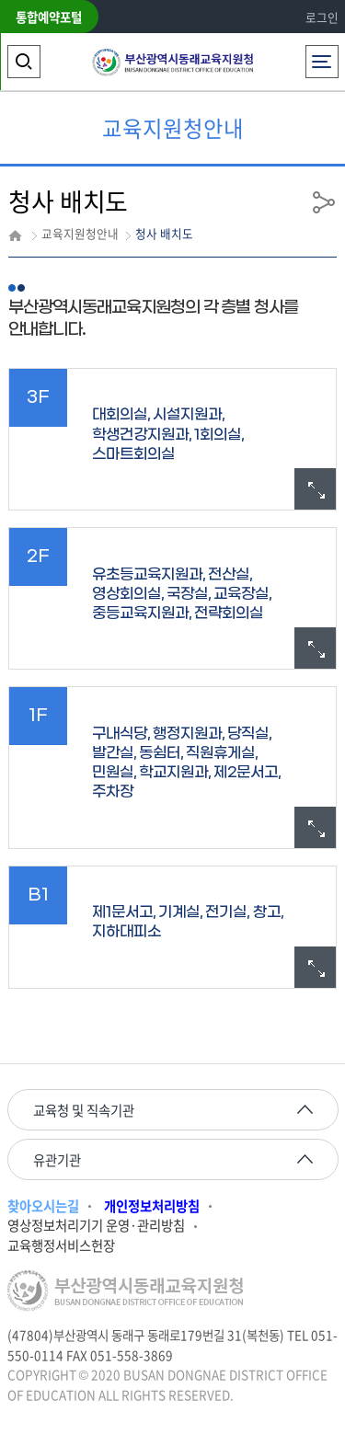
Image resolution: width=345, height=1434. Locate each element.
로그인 (322, 17)
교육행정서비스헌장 (61, 1246)
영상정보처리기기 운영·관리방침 (96, 1225)
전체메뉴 (321, 56)
